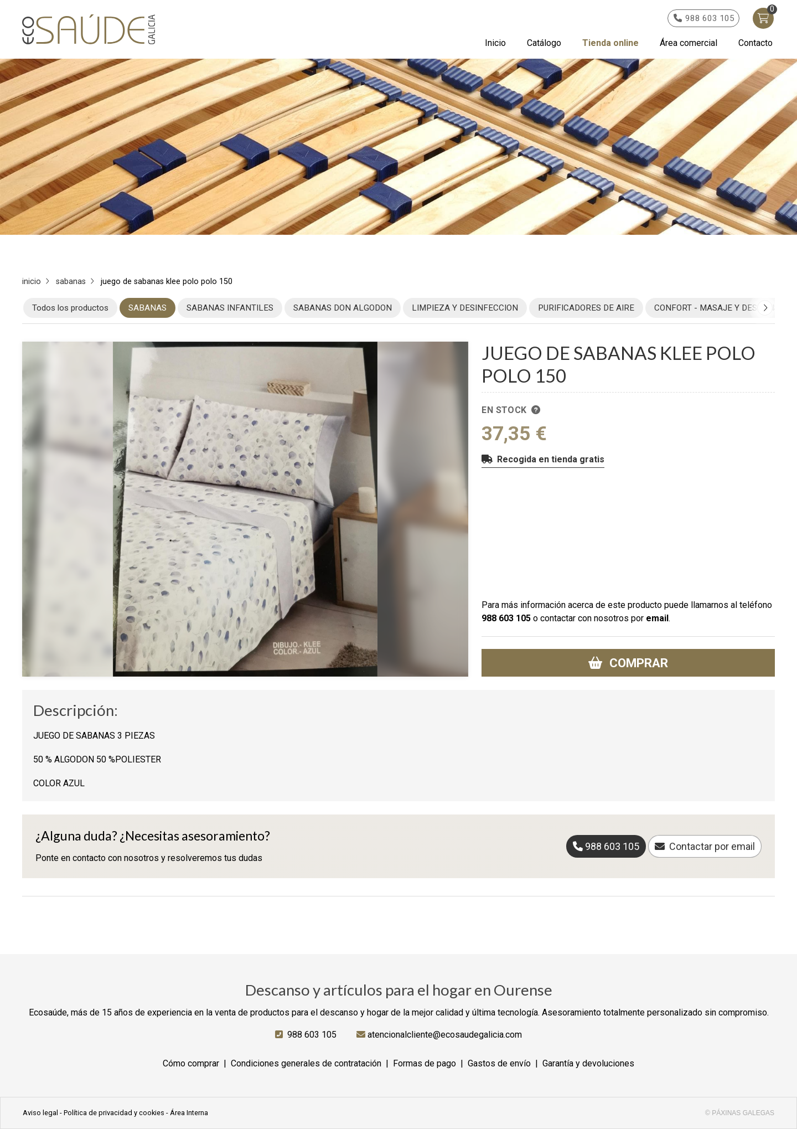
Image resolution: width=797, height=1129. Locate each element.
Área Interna (189, 1113)
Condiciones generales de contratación (306, 1063)
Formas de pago (424, 1063)
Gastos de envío (499, 1063)
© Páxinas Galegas (739, 1113)
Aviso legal (40, 1113)
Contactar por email (712, 846)
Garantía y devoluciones (588, 1063)
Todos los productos (70, 308)
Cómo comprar (191, 1063)
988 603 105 (506, 618)
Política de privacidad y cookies (114, 1113)
